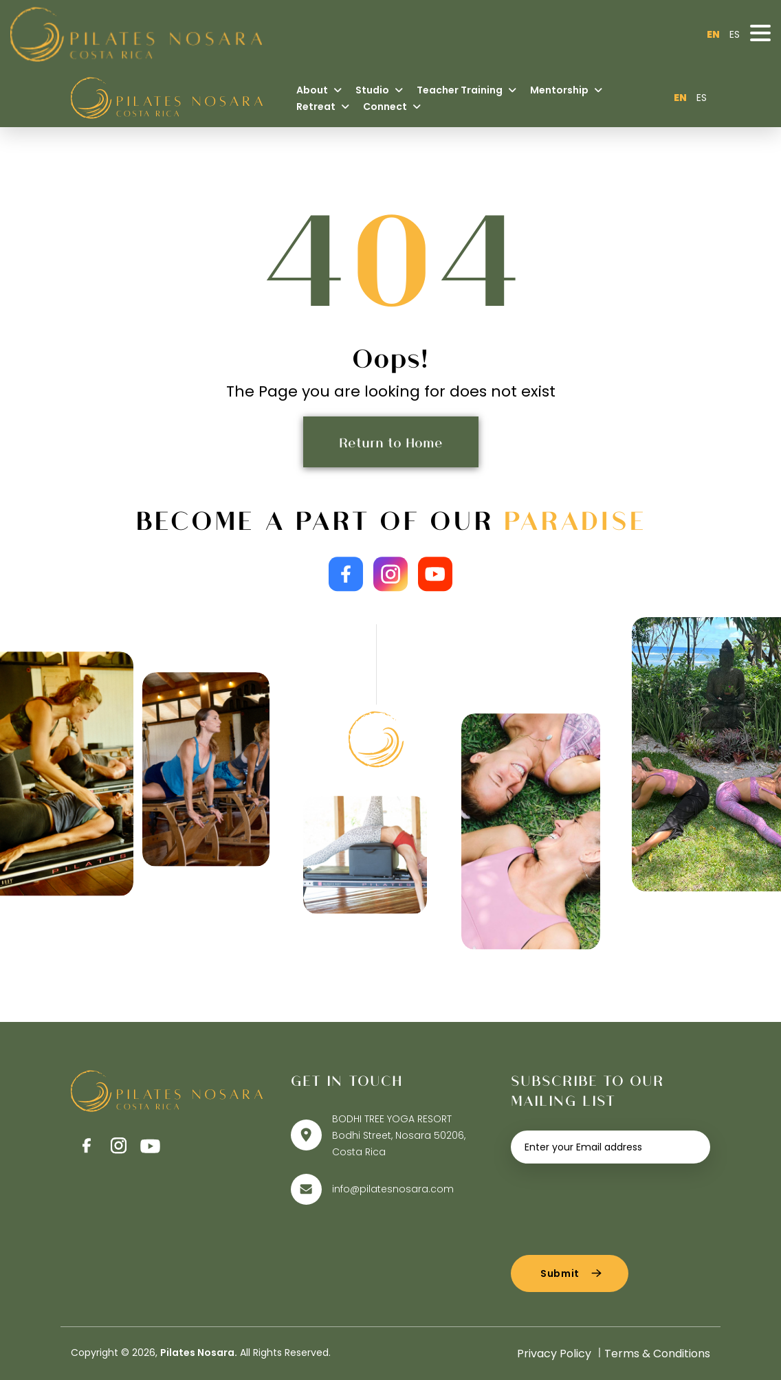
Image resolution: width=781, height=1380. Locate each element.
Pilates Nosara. (198, 1352)
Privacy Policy (554, 1353)
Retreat (322, 106)
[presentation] (615, 1204)
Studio (379, 90)
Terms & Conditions (657, 1353)
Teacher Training (466, 90)
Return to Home (391, 442)
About (319, 90)
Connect (392, 106)
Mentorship (566, 90)
